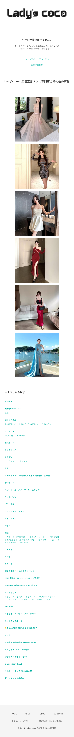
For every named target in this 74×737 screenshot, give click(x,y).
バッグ (8, 526)
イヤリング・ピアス (13, 597)
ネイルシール (37, 599)
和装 (7, 533)
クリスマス (23, 461)
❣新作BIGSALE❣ (13, 409)
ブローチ (24, 599)
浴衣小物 (42, 540)
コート (8, 557)
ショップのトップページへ (37, 59)
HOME (14, 714)
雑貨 (48, 599)
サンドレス (9, 483)
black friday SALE (13, 664)
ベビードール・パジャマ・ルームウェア (22, 490)
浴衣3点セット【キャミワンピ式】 (45, 537)
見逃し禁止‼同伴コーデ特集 (17, 650)
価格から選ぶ (10, 420)
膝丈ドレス (9, 443)
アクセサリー (10, 593)
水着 (7, 468)
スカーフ (9, 564)
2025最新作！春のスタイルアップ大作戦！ (23, 578)
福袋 (7, 413)
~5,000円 (9, 436)
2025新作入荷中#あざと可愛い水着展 (21, 585)
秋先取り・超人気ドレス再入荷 (18, 671)
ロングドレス (10, 450)
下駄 (52, 540)
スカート (9, 550)
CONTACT (58, 714)
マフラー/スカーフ (47, 597)
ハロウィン (9, 461)
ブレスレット (10, 599)
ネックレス (30, 597)
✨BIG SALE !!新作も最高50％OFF (21, 628)
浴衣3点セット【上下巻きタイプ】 (20, 540)
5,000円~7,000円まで (29, 424)
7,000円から (47, 424)
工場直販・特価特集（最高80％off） (21, 642)
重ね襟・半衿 (10, 542)
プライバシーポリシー (21, 721)
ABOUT (28, 714)
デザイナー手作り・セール (16, 657)
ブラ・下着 (9, 504)
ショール (24, 542)
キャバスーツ (10, 519)
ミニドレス (9, 431)
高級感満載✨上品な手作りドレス (19, 571)
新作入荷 (9, 402)
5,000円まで (10, 424)
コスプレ (9, 457)
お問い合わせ (37, 65)
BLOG (42, 714)
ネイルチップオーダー (14, 621)
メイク (8, 635)
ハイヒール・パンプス (14, 511)
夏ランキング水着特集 (14, 678)
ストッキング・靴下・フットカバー (20, 614)
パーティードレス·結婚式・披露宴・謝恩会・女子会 (27, 476)
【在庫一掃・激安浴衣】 (15, 537)
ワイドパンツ (10, 497)
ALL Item (9, 607)
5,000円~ (21, 436)
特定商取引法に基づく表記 (50, 721)
